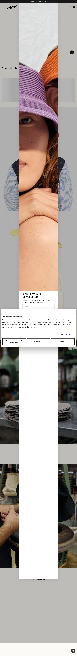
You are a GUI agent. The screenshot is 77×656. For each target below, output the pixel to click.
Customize (39, 342)
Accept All (63, 342)
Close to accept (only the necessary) (14, 341)
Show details (66, 335)
